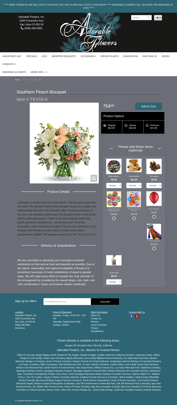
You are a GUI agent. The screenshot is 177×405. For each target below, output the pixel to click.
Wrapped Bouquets (64, 56)
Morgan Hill (70, 345)
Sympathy (8, 64)
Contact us (96, 318)
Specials (31, 56)
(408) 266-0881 (31, 28)
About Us (95, 315)
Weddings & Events (14, 72)
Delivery (95, 321)
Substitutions (97, 331)
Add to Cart (148, 106)
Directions (20, 328)
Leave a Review (99, 325)
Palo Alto (97, 345)
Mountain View (84, 345)
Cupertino (58, 371)
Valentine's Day (11, 56)
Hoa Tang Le (150, 56)
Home (17, 80)
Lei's (44, 56)
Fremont (109, 358)
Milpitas (100, 358)
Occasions (87, 56)
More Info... (38, 72)
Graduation (130, 56)
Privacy (94, 328)
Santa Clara (143, 364)
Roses (166, 56)
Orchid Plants (110, 56)
